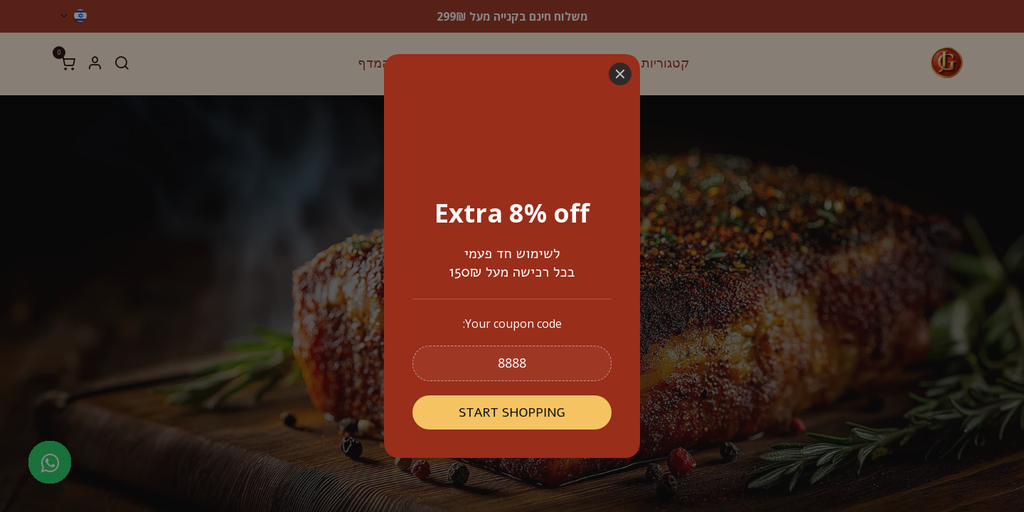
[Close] (620, 74)
